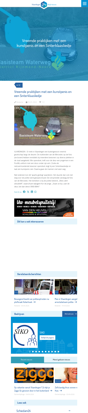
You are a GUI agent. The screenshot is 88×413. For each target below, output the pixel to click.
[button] (29, 351)
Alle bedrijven (71, 314)
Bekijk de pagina (47, 337)
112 (19, 85)
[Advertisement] (44, 247)
